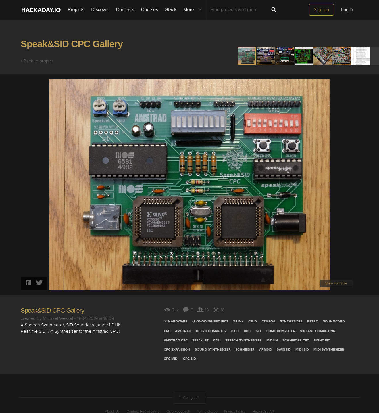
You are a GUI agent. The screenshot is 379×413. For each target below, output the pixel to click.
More (193, 9)
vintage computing (318, 331)
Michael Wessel (58, 318)
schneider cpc (295, 340)
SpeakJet (200, 340)
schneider (245, 349)
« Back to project (37, 61)
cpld (252, 321)
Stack (170, 9)
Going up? (188, 398)
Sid (258, 331)
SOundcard (334, 321)
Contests (125, 9)
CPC (167, 331)
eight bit (322, 340)
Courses (149, 9)
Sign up (321, 10)
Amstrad (183, 331)
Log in (347, 10)
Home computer (280, 331)
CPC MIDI (171, 359)
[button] (266, 56)
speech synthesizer (243, 340)
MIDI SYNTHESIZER (328, 349)
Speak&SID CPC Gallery (72, 44)
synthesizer (291, 321)
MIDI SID (302, 349)
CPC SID (189, 359)
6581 (217, 340)
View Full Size (336, 283)
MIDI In (272, 340)
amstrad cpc (176, 340)
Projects (76, 9)
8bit (247, 331)
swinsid (284, 349)
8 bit (235, 331)
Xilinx (238, 321)
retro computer (211, 331)
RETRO (312, 321)
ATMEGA (268, 321)
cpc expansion (177, 349)
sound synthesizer (213, 349)
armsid (265, 349)
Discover (100, 9)
